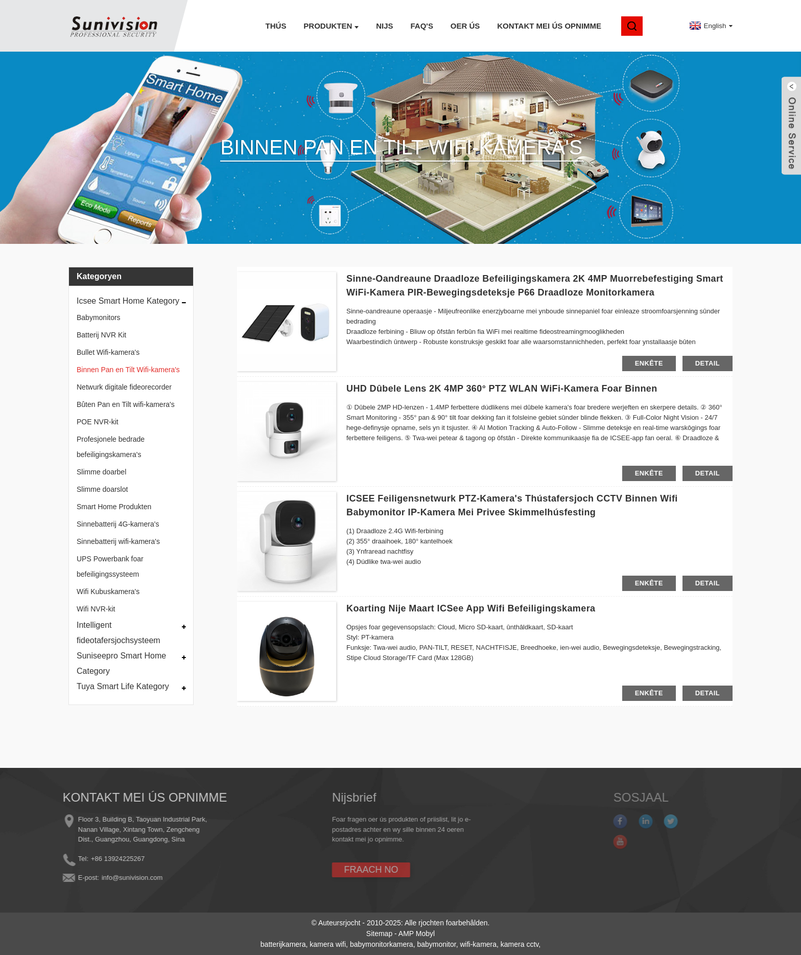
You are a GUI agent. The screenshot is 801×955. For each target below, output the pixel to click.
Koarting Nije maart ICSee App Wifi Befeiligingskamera (470, 608)
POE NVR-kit (98, 422)
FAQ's (421, 25)
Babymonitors (99, 317)
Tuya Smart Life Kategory (123, 686)
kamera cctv (519, 944)
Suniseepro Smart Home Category (121, 663)
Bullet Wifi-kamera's (108, 352)
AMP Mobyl (416, 933)
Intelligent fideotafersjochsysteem (118, 633)
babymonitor (436, 944)
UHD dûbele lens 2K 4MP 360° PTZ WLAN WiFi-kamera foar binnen (501, 388)
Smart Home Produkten (114, 507)
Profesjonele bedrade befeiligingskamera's (111, 447)
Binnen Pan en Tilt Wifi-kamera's (128, 370)
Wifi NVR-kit (96, 609)
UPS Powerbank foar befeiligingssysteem (110, 566)
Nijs (384, 25)
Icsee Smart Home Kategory (128, 301)
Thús (276, 25)
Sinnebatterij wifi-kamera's (118, 541)
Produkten (331, 25)
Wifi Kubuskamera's (108, 591)
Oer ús (465, 25)
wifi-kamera (478, 944)
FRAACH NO (339, 870)
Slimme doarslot (102, 489)
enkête (649, 363)
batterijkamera (283, 944)
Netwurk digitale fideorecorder (124, 387)
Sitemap (379, 933)
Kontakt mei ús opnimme (549, 25)
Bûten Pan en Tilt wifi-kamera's (126, 404)
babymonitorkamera (381, 944)
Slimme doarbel (101, 472)
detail (707, 363)
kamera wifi (328, 944)
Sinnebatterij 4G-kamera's (118, 524)
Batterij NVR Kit (101, 335)
